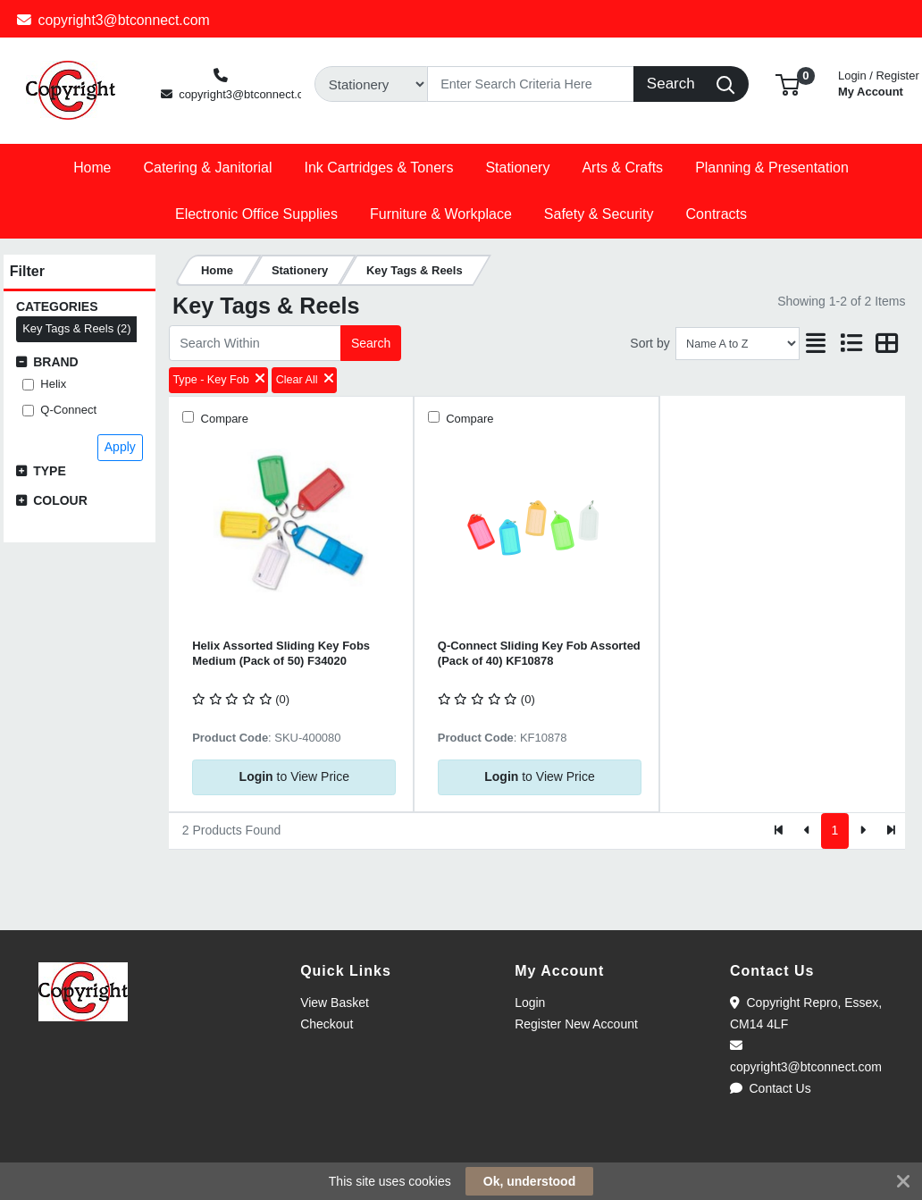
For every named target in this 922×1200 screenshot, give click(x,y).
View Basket (334, 1002)
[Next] (862, 831)
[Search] (531, 84)
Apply (120, 447)
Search (370, 343)
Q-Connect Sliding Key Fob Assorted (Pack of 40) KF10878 (539, 653)
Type (49, 471)
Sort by (649, 343)
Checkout (326, 1024)
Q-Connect (68, 409)
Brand (56, 362)
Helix (53, 383)
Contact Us (770, 1088)
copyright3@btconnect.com (113, 20)
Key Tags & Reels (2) (76, 328)
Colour (60, 500)
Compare (222, 418)
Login (530, 1002)
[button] (787, 83)
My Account (878, 81)
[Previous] (807, 831)
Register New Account (576, 1024)
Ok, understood (529, 1181)
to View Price (294, 776)
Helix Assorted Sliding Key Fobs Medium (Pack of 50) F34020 (281, 653)
